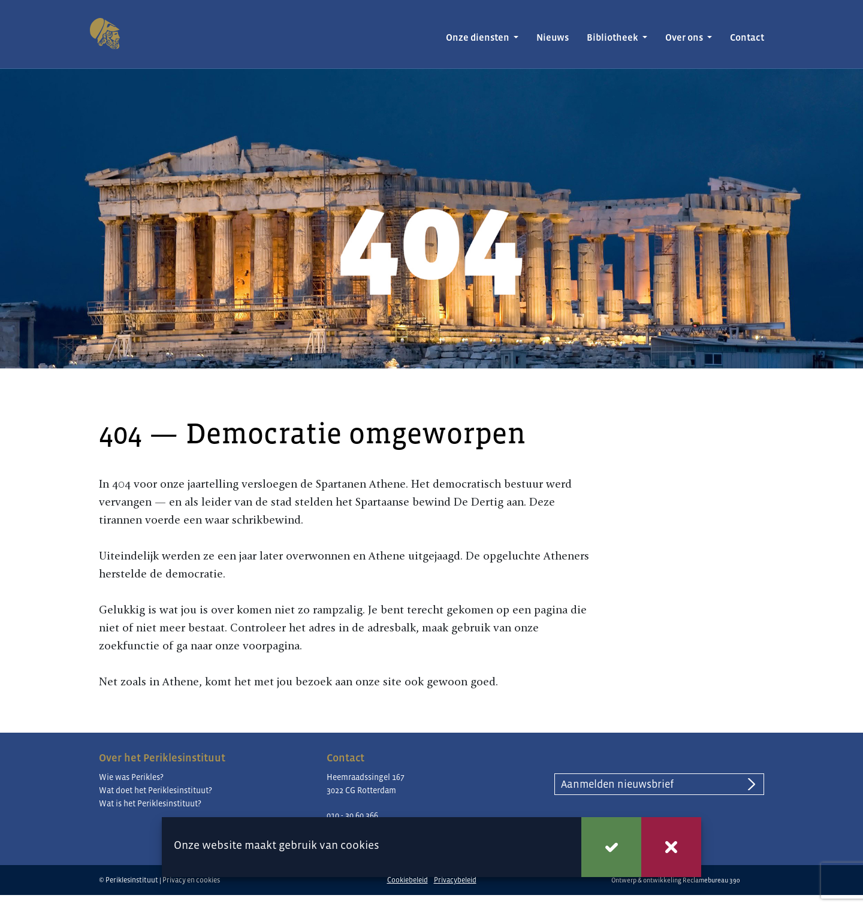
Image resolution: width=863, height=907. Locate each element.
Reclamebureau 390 (711, 880)
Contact (747, 37)
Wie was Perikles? (131, 777)
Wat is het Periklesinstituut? (150, 803)
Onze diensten (478, 37)
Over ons (685, 37)
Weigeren (671, 847)
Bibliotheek (613, 37)
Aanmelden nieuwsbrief (617, 784)
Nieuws (552, 37)
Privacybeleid (455, 880)
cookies (359, 845)
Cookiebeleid (407, 880)
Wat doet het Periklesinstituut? (155, 790)
